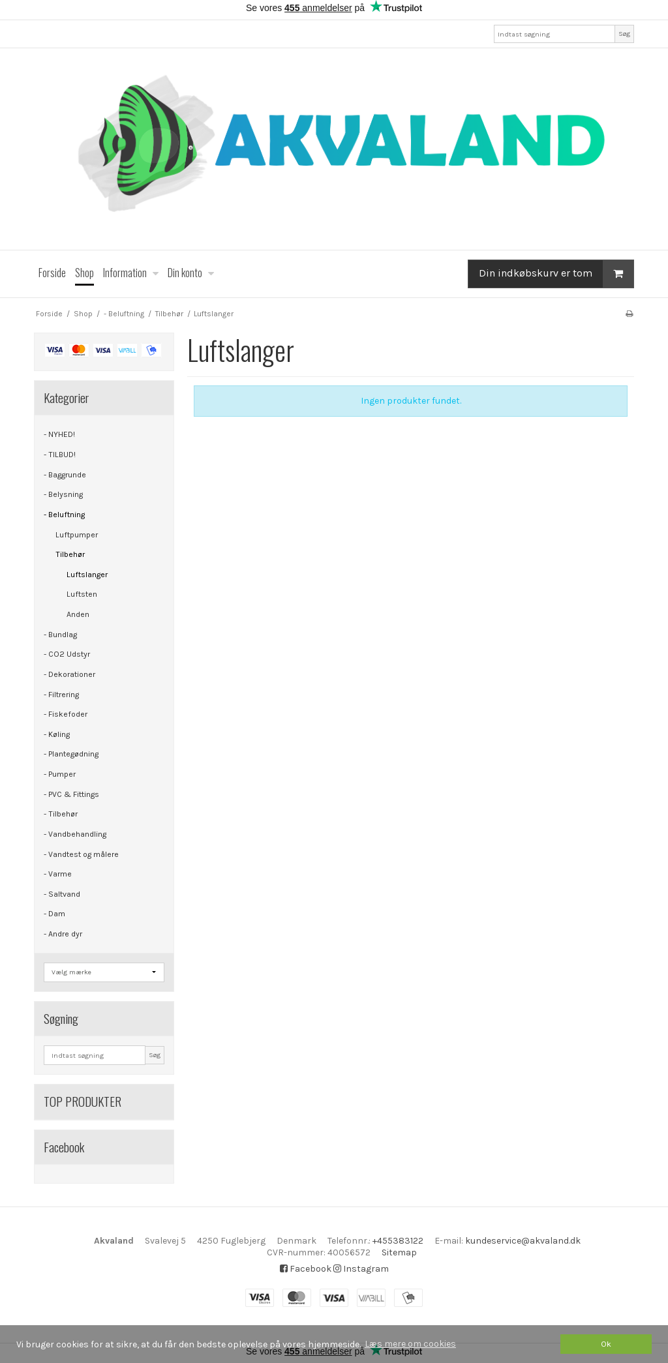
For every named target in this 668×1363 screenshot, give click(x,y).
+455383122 (397, 1240)
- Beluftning (64, 514)
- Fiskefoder (65, 714)
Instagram (361, 1268)
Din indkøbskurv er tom (556, 273)
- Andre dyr (63, 933)
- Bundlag (60, 634)
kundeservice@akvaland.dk (523, 1240)
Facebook (305, 1268)
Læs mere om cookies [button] (410, 1343)
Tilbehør (70, 554)
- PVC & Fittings (71, 794)
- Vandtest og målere (81, 854)
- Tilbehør (61, 813)
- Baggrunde (65, 474)
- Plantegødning (71, 753)
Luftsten (82, 594)
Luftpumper (76, 534)
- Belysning (63, 494)
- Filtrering (61, 694)
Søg (624, 33)
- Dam (54, 913)
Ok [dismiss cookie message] (606, 1344)
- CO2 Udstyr (67, 654)
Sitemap (399, 1252)
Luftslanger (87, 574)
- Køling (57, 734)
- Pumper (60, 774)
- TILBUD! (60, 454)
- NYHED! (59, 434)
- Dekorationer (69, 674)
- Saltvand (62, 894)
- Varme (58, 873)
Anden (78, 614)
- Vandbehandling (75, 834)
